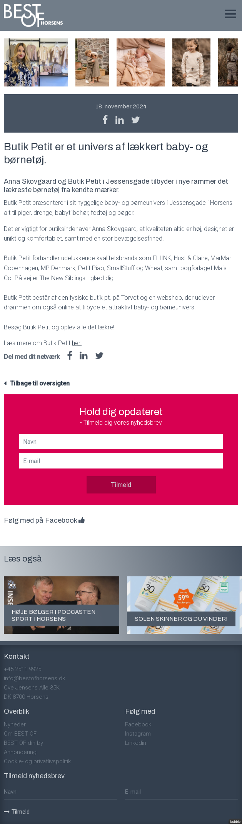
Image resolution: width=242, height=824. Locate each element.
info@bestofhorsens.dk (34, 678)
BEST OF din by (23, 742)
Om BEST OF (20, 733)
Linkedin (135, 742)
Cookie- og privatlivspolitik (37, 761)
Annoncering (20, 752)
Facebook (138, 724)
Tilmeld (121, 484)
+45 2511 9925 (22, 669)
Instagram (138, 733)
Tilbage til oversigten (40, 383)
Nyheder (15, 724)
